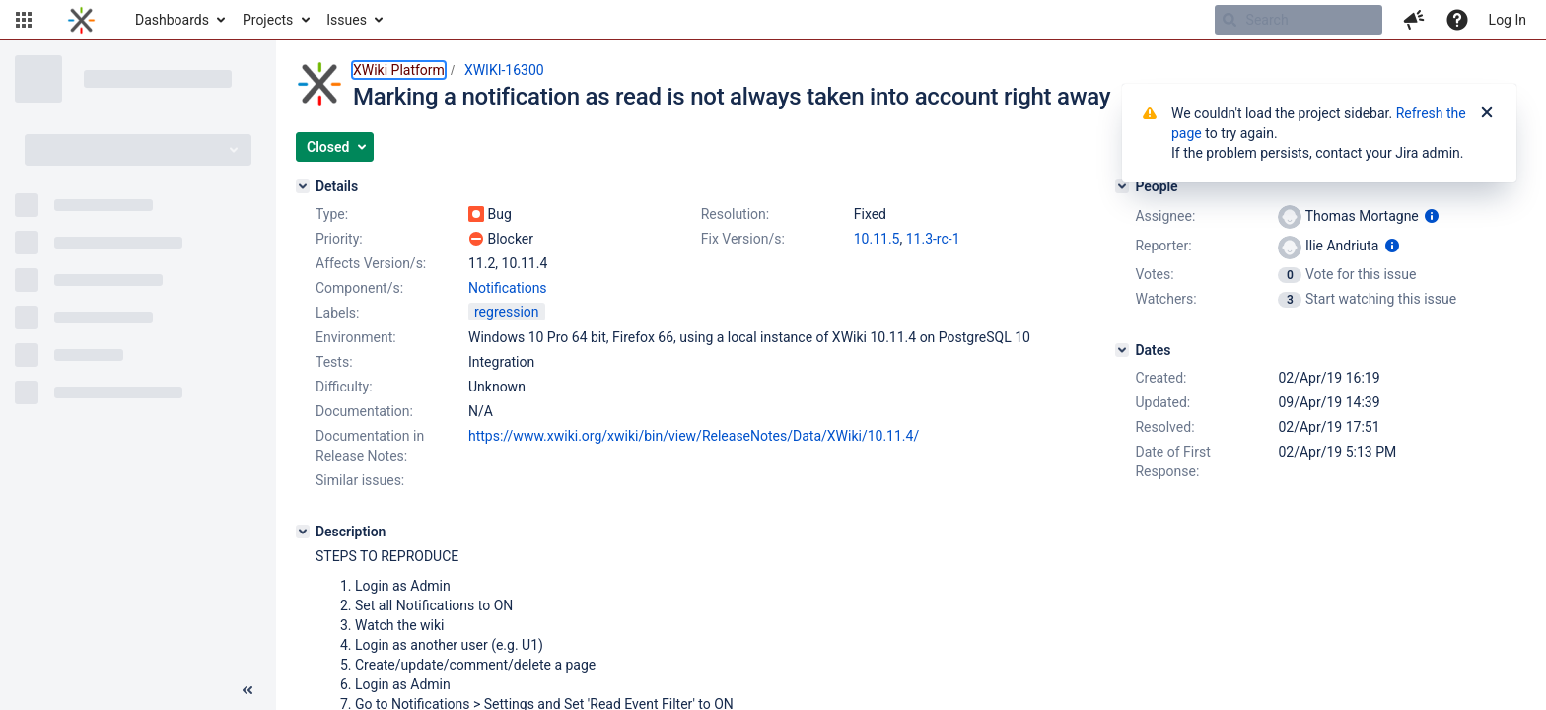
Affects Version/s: (371, 263)
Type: (332, 214)
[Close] (1487, 113)
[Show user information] (1432, 216)
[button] (23, 19)
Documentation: (364, 411)
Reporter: (1163, 245)
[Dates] (1122, 350)
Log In (1507, 20)
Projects (268, 20)
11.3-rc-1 (933, 239)
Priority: (339, 239)
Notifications (507, 288)
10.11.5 (877, 239)
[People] (1122, 186)
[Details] (303, 186)
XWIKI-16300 (504, 70)
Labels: (337, 312)
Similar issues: (360, 480)
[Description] (303, 531)
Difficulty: (344, 386)
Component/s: (359, 288)
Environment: (356, 337)
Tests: (334, 362)
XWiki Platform (399, 70)
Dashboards (172, 20)
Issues (346, 20)
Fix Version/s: (743, 239)
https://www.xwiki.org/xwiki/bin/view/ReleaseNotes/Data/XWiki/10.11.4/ (693, 436)
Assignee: (1165, 216)
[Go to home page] (81, 19)
